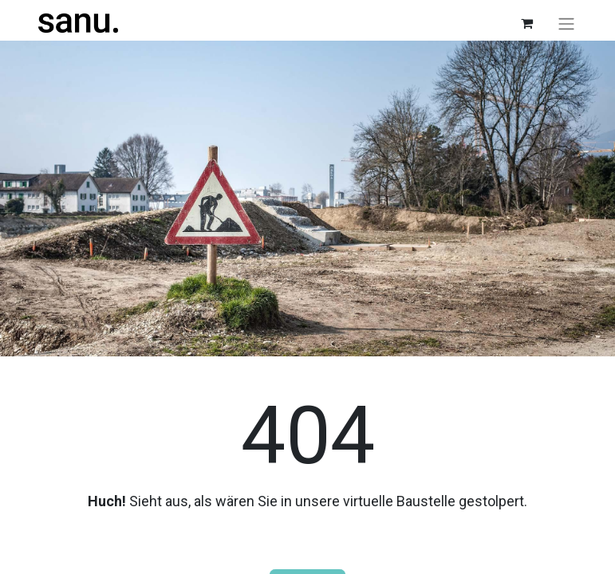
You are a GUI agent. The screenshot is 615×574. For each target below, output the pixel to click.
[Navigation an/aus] (566, 23)
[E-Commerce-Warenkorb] (527, 23)
